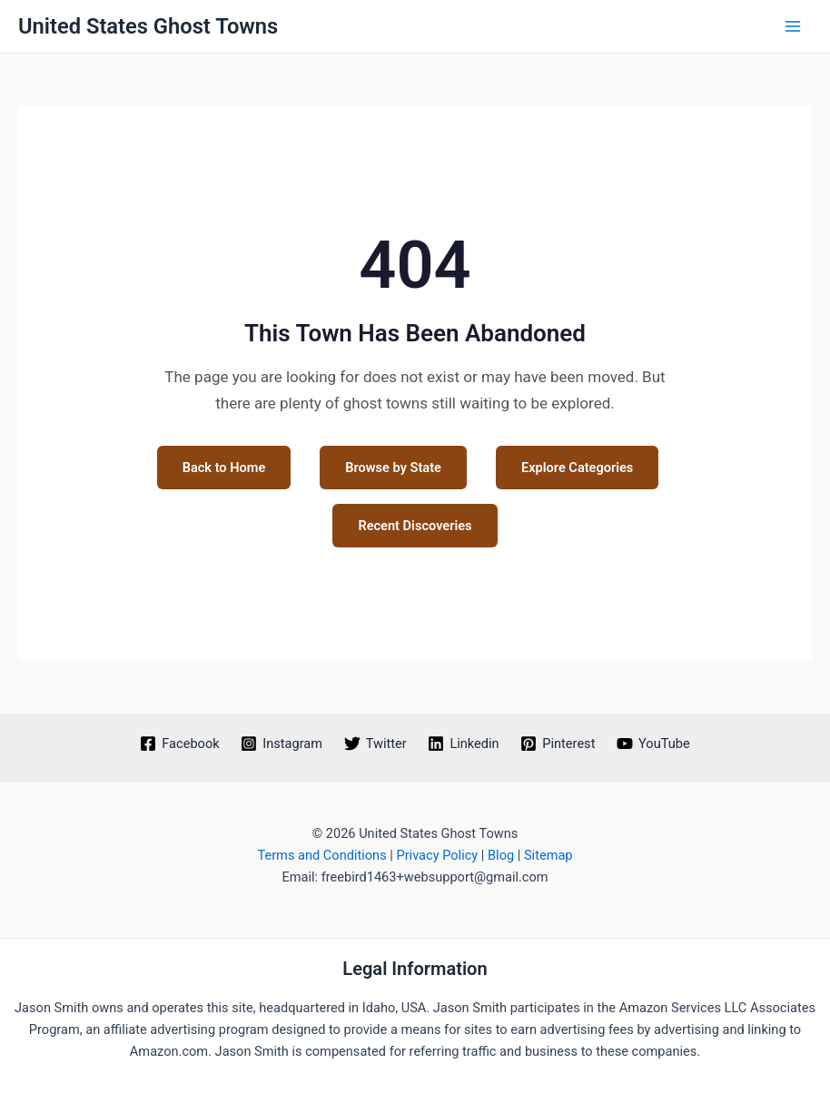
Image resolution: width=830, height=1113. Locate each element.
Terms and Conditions (321, 855)
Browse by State (393, 467)
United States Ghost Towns (148, 26)
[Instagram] (281, 743)
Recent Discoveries (414, 525)
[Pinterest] (557, 743)
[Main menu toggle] (793, 26)
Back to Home (224, 467)
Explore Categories (577, 467)
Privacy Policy (437, 855)
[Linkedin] (464, 743)
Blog (501, 855)
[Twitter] (375, 743)
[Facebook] (179, 743)
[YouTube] (653, 743)
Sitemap (548, 855)
